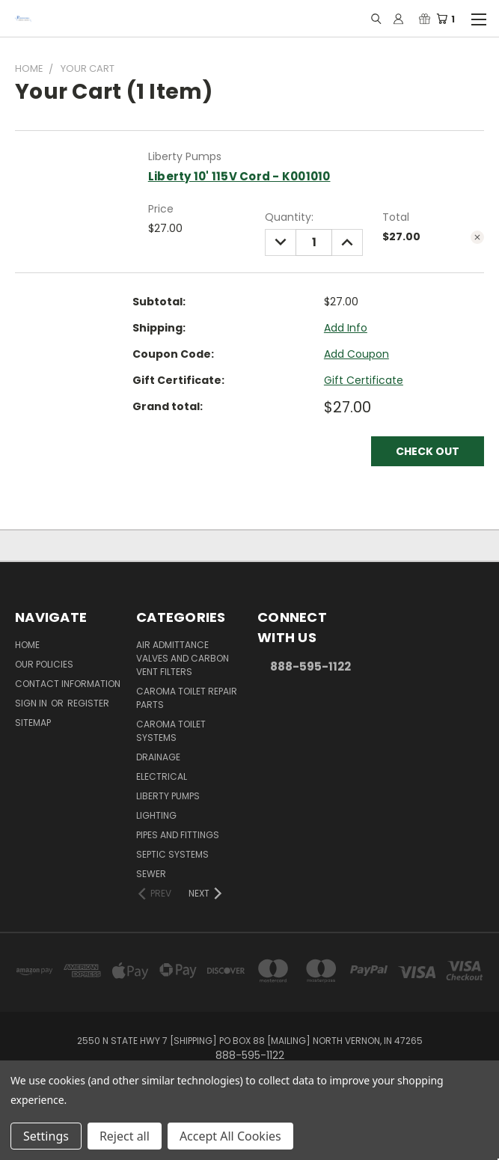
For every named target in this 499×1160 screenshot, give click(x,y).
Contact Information (67, 683)
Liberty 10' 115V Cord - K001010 (239, 176)
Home (27, 644)
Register (88, 703)
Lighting (156, 815)
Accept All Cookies (230, 1136)
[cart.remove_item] (477, 237)
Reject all (125, 1136)
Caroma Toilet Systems (171, 731)
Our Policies (44, 664)
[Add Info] (345, 328)
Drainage (158, 757)
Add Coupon (356, 354)
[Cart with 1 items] (450, 19)
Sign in (32, 703)
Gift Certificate (363, 380)
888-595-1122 (310, 666)
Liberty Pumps (168, 796)
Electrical (161, 776)
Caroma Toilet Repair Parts (186, 698)
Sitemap (33, 722)
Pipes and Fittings (177, 834)
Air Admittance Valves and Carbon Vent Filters (182, 658)
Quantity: (289, 217)
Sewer (151, 873)
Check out (427, 451)
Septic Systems (172, 854)
